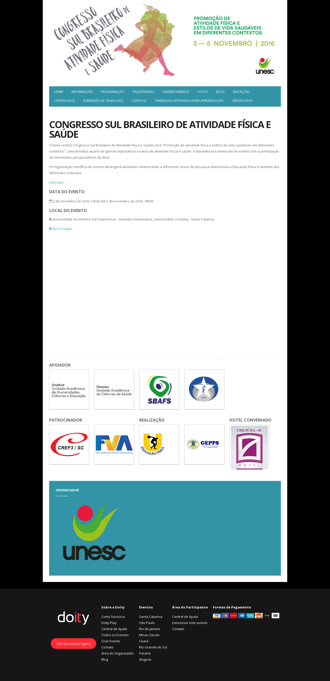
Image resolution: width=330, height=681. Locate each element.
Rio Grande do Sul (153, 647)
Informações (82, 92)
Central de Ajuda (114, 629)
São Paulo (147, 622)
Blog (220, 92)
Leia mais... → (59, 182)
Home (58, 92)
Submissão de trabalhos (103, 101)
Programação (113, 92)
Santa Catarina (150, 616)
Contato (138, 101)
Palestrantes (143, 92)
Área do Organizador (117, 653)
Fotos (203, 92)
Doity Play (109, 622)
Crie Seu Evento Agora (73, 643)
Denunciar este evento (190, 622)
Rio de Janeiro (149, 629)
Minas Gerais (149, 635)
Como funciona (113, 616)
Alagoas (145, 659)
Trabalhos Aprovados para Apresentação (189, 101)
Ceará (143, 641)
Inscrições (241, 92)
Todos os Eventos (115, 635)
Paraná (144, 653)
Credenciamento (175, 92)
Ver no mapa (60, 228)
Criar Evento (110, 641)
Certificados (64, 101)
